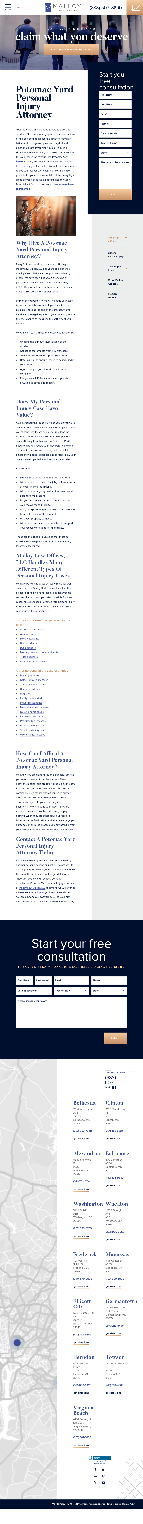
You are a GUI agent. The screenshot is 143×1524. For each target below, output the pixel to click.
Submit (115, 195)
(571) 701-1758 (81, 1181)
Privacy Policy (129, 1504)
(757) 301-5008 (82, 1437)
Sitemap (101, 1504)
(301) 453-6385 (114, 1131)
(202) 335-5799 (82, 1228)
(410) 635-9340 (114, 1178)
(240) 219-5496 (114, 1326)
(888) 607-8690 (105, 8)
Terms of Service (114, 1504)
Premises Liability (112, 296)
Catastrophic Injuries (115, 268)
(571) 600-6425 (82, 1385)
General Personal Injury (116, 255)
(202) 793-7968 (82, 1131)
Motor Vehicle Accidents (115, 282)
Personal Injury (24, 161)
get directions (81, 1138)
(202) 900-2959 (114, 1232)
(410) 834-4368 (114, 1385)
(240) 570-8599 (82, 1279)
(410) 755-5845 (82, 1335)
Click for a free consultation (71, 49)
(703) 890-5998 (114, 1279)
